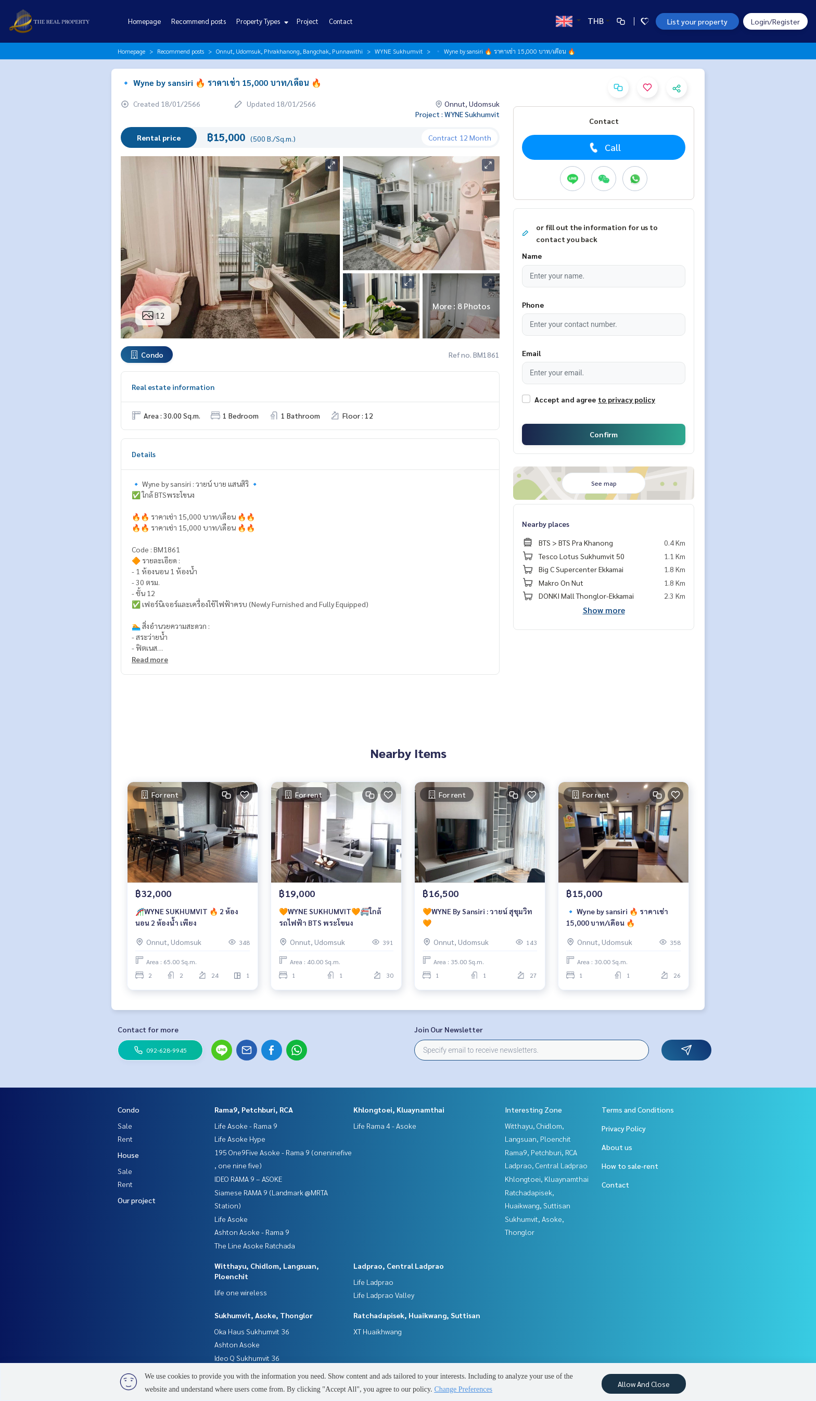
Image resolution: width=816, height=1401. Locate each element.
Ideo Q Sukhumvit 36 (246, 1357)
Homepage (144, 21)
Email (531, 353)
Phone (533, 304)
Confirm (604, 434)
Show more (604, 609)
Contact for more (148, 1029)
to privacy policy (626, 399)
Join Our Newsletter (448, 1029)
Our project (137, 1200)
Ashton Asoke (237, 1344)
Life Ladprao (373, 1281)
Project (307, 21)
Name (532, 255)
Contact (341, 21)
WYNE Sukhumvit (399, 51)
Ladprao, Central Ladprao (398, 1265)
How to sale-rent (630, 1165)
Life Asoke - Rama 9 (245, 1125)
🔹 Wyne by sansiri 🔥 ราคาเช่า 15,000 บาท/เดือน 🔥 (617, 917)
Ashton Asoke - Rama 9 (251, 1231)
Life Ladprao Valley (383, 1294)
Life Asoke (231, 1218)
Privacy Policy (624, 1128)
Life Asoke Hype (239, 1138)
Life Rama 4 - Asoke (384, 1125)
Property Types (261, 21)
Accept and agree (565, 399)
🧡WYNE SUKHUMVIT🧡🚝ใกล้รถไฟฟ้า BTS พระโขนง (330, 917)
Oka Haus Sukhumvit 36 (251, 1331)
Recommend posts (198, 21)
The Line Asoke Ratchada (254, 1245)
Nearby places (545, 523)
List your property (697, 21)
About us (617, 1147)
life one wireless (240, 1292)
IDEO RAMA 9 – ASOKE (248, 1178)
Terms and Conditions (638, 1109)
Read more (150, 659)
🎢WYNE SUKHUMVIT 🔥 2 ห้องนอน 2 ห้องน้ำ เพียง (186, 917)
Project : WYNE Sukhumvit (457, 114)
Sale (125, 1125)
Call (604, 147)
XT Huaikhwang (377, 1331)
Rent (125, 1138)
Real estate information (173, 387)
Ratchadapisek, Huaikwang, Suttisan (416, 1315)
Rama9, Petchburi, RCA (253, 1109)
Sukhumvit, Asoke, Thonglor (263, 1315)
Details (144, 454)
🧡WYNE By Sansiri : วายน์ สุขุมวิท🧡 (477, 917)
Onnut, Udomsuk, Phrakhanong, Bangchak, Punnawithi (289, 51)
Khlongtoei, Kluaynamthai (398, 1109)
